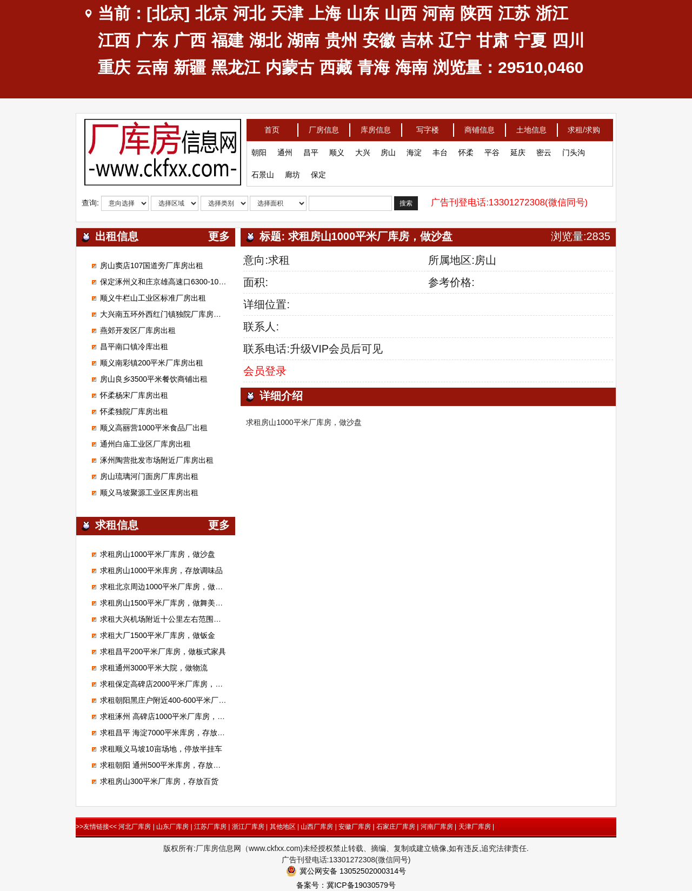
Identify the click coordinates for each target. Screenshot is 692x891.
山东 (363, 13)
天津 (287, 13)
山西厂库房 (317, 826)
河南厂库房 (437, 826)
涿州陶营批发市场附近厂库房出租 (157, 460)
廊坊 (292, 171)
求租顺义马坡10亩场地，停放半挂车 (161, 748)
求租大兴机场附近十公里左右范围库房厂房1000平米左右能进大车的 (214, 619)
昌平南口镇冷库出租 (134, 346)
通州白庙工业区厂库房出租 (145, 444)
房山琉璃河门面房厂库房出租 (149, 476)
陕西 (476, 13)
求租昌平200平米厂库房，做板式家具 (163, 651)
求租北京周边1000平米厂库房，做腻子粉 (169, 586)
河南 (438, 13)
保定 (318, 171)
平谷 (492, 148)
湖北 (265, 40)
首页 (272, 126)
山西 (400, 13)
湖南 (303, 40)
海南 (411, 67)
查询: (90, 199)
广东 (152, 40)
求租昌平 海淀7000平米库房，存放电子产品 (174, 732)
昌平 (310, 148)
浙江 (552, 13)
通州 (284, 148)
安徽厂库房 (354, 826)
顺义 (336, 148)
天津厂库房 (474, 826)
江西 (114, 40)
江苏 (514, 13)
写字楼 (427, 126)
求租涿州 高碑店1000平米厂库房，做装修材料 (177, 716)
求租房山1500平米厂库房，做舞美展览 (165, 603)
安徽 (379, 40)
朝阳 (259, 148)
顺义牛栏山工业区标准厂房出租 (153, 298)
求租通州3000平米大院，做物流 (154, 667)
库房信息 (376, 126)
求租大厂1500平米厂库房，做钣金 (157, 635)
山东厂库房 (172, 826)
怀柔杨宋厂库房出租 (134, 395)
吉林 (417, 40)
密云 (543, 148)
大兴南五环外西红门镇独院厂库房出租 (164, 314)
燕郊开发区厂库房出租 (138, 330)
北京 (211, 13)
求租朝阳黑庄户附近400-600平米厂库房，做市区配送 (189, 700)
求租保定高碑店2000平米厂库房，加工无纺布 (176, 684)
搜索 (406, 200)
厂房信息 (324, 126)
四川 (568, 40)
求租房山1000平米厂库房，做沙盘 (157, 554)
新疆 (190, 67)
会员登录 (265, 371)
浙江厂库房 (248, 826)
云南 (152, 67)
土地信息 (531, 126)
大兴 (362, 148)
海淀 (414, 148)
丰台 (440, 148)
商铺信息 (479, 126)
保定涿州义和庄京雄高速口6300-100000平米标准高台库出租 (202, 281)
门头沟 (573, 148)
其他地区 (283, 826)
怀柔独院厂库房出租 (134, 411)
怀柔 (466, 148)
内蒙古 (289, 67)
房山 (388, 148)
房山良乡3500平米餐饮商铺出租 (154, 379)
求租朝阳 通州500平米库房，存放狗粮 (164, 765)
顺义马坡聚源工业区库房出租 (149, 492)
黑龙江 (235, 67)
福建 (227, 40)
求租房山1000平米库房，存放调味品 (161, 570)
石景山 (262, 171)
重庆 (114, 67)
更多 (219, 236)
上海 (325, 13)
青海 (373, 67)
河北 (249, 13)
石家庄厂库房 (395, 826)
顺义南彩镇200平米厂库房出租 (151, 362)
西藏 (336, 67)
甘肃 (492, 40)
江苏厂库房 (210, 826)
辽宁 (454, 40)
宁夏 (530, 40)
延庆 (517, 148)
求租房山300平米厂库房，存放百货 (159, 781)
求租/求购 (584, 126)
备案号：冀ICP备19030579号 (346, 885)
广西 (190, 40)
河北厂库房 (134, 826)
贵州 (341, 40)
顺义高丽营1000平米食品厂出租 (154, 427)
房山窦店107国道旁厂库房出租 (151, 265)
